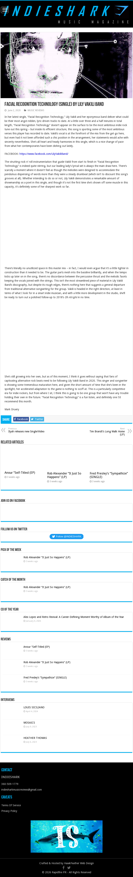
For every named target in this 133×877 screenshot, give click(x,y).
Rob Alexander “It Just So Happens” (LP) (64, 475)
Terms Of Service (11, 805)
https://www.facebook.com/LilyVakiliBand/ (43, 153)
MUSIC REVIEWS (36, 110)
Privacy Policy (9, 810)
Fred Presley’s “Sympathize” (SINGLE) (45, 677)
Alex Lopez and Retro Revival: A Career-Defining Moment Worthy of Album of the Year (73, 616)
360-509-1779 (9, 783)
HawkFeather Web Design (79, 863)
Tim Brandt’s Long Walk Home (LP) (105, 431)
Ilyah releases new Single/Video (27, 430)
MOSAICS (29, 722)
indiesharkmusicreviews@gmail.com (21, 789)
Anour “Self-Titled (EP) (20, 472)
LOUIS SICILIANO (34, 707)
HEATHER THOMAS (35, 737)
